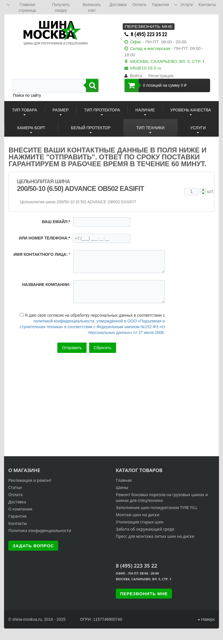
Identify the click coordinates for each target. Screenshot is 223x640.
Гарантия (17, 516)
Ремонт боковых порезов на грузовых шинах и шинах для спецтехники (162, 497)
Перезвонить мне (148, 26)
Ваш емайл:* (56, 221)
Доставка (17, 501)
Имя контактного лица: (40, 254)
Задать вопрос (33, 545)
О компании (20, 509)
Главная (124, 480)
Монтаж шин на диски (137, 514)
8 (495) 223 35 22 (149, 34)
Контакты (17, 523)
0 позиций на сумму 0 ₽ (155, 85)
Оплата (15, 494)
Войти (136, 76)
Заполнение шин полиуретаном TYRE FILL (156, 507)
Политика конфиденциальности (39, 530)
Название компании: (46, 284)
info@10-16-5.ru (145, 67)
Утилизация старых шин (139, 522)
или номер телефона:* (44, 238)
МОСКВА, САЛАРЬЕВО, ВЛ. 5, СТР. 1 (167, 61)
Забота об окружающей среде (145, 529)
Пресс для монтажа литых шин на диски (155, 536)
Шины (122, 487)
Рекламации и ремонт (30, 480)
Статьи (15, 487)
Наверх (206, 619)
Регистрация (160, 76)
